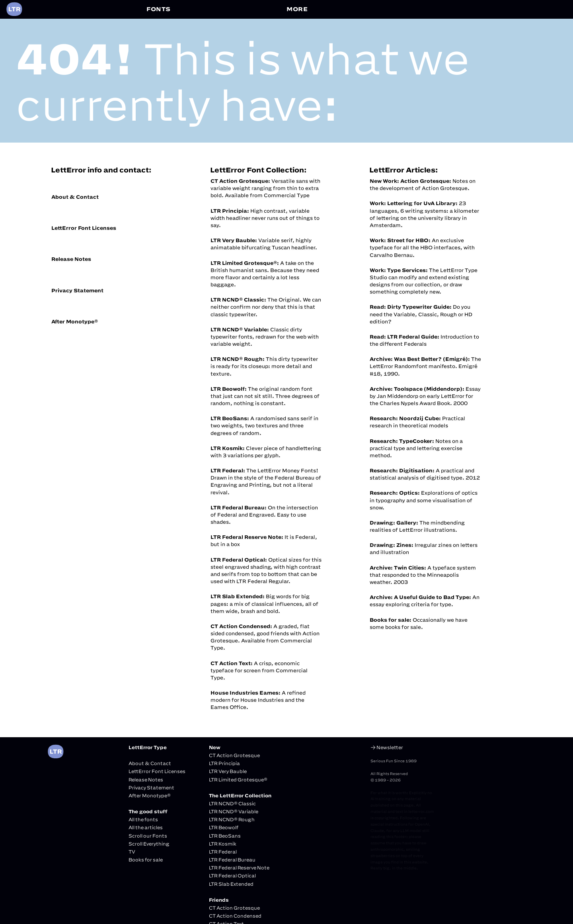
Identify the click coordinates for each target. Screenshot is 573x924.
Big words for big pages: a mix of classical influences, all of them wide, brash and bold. (264, 603)
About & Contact (75, 197)
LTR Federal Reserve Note (239, 867)
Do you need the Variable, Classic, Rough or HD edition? (421, 314)
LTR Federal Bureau (232, 859)
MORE (297, 9)
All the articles (146, 827)
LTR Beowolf (223, 827)
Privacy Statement (77, 290)
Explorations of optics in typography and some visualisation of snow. (423, 500)
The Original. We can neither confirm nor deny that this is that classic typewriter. (265, 307)
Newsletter (389, 747)
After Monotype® (74, 321)
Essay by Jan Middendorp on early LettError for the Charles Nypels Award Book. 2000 (425, 396)
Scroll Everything (149, 843)
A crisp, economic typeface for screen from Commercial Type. (259, 670)
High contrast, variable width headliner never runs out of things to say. (265, 218)
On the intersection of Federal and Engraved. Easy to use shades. (264, 515)
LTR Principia (224, 763)
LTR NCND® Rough (232, 819)
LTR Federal (223, 851)
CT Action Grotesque (234, 755)
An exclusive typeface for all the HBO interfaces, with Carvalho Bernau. (422, 247)
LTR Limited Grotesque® (238, 779)
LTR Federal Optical (232, 875)
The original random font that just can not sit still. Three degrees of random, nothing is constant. (265, 396)
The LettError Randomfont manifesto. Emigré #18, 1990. (425, 366)
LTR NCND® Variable (233, 811)
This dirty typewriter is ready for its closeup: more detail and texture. (264, 366)
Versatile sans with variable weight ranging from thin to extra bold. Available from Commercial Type (265, 188)
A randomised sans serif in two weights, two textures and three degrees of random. (264, 425)
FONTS (158, 9)
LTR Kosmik (222, 843)
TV (132, 851)
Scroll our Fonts (148, 835)
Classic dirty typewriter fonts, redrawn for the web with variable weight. (264, 336)
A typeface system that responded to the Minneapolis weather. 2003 (423, 575)
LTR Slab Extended (231, 884)
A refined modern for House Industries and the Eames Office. (258, 700)
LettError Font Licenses (83, 228)
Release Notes (71, 259)
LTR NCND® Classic (232, 803)
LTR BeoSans (225, 835)
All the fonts (143, 819)
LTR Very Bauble (228, 771)
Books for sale (146, 859)
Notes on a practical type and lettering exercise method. (416, 448)
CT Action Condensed (235, 915)
